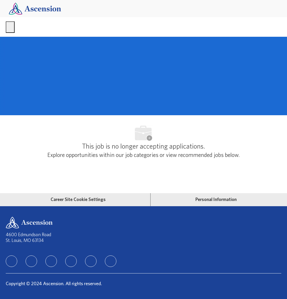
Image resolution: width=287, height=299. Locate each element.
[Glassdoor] (110, 261)
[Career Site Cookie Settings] (78, 199)
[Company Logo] (35, 8)
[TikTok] (71, 261)
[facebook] (31, 261)
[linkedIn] (11, 261)
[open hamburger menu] (10, 27)
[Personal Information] (216, 199)
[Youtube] (91, 261)
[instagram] (51, 261)
